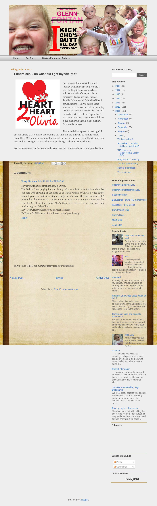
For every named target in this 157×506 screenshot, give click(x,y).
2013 (118, 102)
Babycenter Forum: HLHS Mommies (129, 200)
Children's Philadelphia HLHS (126, 190)
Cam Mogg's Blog (120, 210)
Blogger (84, 499)
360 (126, 256)
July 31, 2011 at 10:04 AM (51, 181)
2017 (118, 90)
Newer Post (16, 277)
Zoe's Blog (117, 225)
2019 (118, 86)
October (122, 123)
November (123, 119)
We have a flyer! (125, 139)
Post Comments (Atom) (66, 289)
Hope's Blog (118, 215)
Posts (118, 462)
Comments (120, 467)
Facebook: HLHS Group (123, 205)
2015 (118, 94)
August (121, 131)
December (123, 114)
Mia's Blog (117, 220)
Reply (24, 218)
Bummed (116, 277)
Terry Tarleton (29, 181)
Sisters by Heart (119, 195)
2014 (118, 98)
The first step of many (127, 163)
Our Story (31, 58)
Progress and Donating (128, 159)
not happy (129, 335)
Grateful (116, 350)
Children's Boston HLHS (123, 185)
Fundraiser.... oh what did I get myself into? (128, 144)
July (120, 135)
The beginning (124, 172)
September (123, 127)
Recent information (126, 168)
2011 (118, 111)
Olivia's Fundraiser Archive (56, 58)
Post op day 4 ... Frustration (125, 408)
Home (16, 58)
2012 (118, 107)
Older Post (102, 277)
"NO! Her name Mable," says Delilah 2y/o (128, 153)
